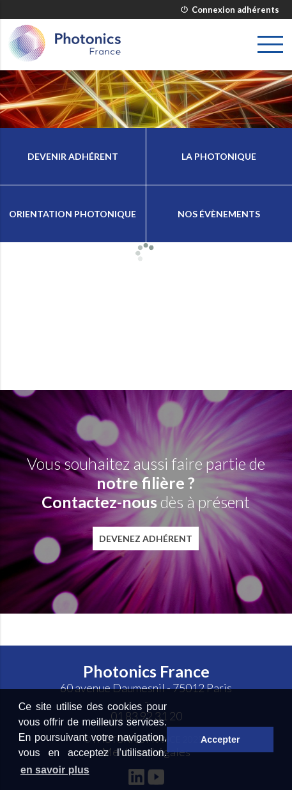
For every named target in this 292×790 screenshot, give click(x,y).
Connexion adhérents (230, 9)
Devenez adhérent (145, 538)
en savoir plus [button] (54, 769)
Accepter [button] (220, 739)
